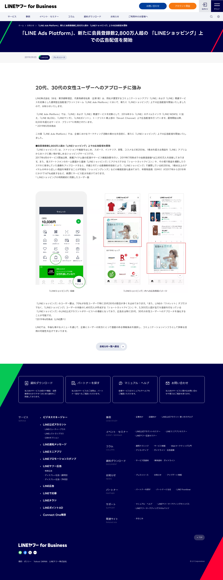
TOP (200, 537)
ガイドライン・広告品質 (164, 450)
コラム (71, 16)
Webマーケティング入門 (181, 445)
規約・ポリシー (25, 561)
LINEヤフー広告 (52, 466)
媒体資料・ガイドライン (164, 460)
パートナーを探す (143, 489)
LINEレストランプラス (54, 433)
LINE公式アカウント (54, 425)
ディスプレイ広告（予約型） (57, 479)
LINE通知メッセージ (54, 444)
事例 (28, 16)
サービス (12, 16)
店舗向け (152, 416)
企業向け (139, 416)
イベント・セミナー (49, 16)
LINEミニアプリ (52, 452)
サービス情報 (159, 445)
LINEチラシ (50, 500)
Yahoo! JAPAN (40, 561)
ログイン (205, 9)
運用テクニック (142, 445)
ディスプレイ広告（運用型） (57, 475)
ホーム (21, 25)
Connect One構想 (54, 515)
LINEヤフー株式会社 (58, 561)
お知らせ (114, 16)
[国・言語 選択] (218, 16)
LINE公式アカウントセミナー (148, 431)
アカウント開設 (182, 6)
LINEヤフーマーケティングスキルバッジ (152, 508)
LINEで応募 (50, 493)
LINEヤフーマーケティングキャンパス (173, 503)
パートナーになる (163, 489)
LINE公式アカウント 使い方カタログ (177, 416)
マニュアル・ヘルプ (144, 503)
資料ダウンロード (92, 16)
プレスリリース (142, 474)
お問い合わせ (152, 6)
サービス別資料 (142, 460)
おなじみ (139, 518)
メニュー (217, 6)
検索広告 (48, 470)
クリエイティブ (142, 450)
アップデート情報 (174, 474)
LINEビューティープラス (55, 429)
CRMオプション (52, 437)
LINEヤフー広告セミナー (146, 435)
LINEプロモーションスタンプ (59, 459)
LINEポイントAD (53, 508)
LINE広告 (48, 486)
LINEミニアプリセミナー (176, 431)
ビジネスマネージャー (55, 417)
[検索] (211, 16)
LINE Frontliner (184, 489)
